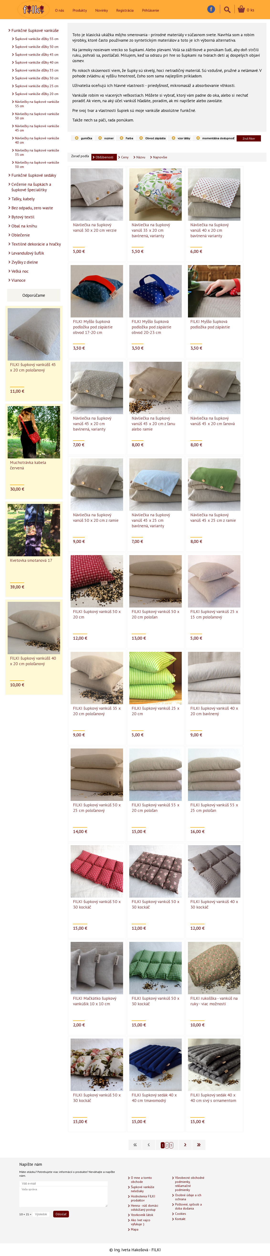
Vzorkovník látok (142, 1215)
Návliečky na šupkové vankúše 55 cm (37, 104)
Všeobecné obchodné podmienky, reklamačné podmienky (189, 1184)
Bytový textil (22, 217)
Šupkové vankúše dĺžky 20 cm (36, 94)
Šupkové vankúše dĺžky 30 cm (36, 78)
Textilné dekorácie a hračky (36, 244)
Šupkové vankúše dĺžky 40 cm (36, 62)
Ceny (125, 157)
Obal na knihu (24, 226)
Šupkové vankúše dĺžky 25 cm (36, 86)
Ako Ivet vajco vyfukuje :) (140, 1222)
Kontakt (180, 1219)
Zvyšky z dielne (24, 262)
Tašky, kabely (23, 198)
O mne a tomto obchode (141, 1180)
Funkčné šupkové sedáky (33, 175)
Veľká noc (20, 271)
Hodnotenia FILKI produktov (143, 1198)
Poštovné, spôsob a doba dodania (188, 1206)
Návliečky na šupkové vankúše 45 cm (37, 128)
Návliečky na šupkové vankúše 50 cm (37, 116)
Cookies (180, 1214)
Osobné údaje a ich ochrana (188, 1197)
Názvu (140, 157)
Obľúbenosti (104, 157)
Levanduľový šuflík (27, 253)
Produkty (80, 10)
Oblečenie (20, 235)
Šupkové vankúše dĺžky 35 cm (36, 70)
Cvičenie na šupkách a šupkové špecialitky (31, 186)
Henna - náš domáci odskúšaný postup (144, 1208)
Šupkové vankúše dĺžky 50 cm (36, 47)
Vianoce (18, 280)
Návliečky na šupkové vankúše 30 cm (37, 164)
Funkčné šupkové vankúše (35, 30)
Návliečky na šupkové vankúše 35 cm (37, 152)
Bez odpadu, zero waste (32, 208)
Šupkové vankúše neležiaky (142, 1189)
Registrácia (125, 10)
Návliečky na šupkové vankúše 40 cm (37, 140)
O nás (59, 10)
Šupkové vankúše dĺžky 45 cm (36, 54)
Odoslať (61, 1214)
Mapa (134, 1229)
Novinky (101, 10)
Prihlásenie (150, 10)
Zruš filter (249, 138)
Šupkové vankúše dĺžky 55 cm (36, 39)
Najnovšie (160, 157)
